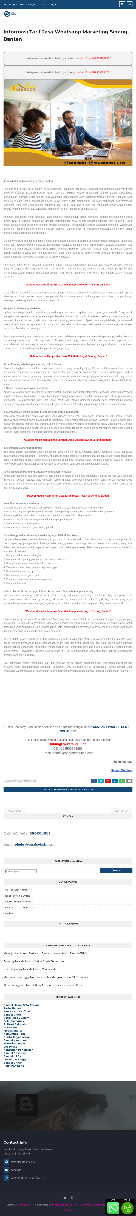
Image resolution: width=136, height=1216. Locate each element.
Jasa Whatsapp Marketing (20, 781)
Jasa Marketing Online (17, 895)
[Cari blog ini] (21, 871)
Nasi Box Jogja (27, 4)
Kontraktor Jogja (47, 4)
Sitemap (68, 1209)
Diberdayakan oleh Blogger (44, 1117)
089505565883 (39, 833)
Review (9, 913)
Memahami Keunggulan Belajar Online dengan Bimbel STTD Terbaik (46, 976)
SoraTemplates (25, 1204)
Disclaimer (99, 1204)
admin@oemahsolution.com (34, 844)
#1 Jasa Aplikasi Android (64, 1204)
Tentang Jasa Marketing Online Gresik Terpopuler (34, 961)
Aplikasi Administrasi (16, 889)
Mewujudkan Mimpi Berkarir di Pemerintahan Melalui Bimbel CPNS (45, 953)
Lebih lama (121, 810)
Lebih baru (15, 810)
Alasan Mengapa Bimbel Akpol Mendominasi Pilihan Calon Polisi (43, 984)
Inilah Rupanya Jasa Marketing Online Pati (30, 969)
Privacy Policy (85, 1204)
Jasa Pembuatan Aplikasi (19, 901)
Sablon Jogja (10, 4)
